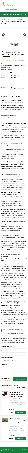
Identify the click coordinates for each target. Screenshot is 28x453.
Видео (19, 96)
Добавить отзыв (20, 379)
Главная (3, 19)
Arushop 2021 (5, 449)
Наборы (20, 19)
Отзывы (11, 96)
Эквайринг (24, 449)
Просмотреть (20, 412)
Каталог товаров (11, 19)
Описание (4, 96)
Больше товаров (22, 387)
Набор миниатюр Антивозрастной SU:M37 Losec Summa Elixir (17, 421)
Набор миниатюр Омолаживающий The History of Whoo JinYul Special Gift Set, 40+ (16, 396)
